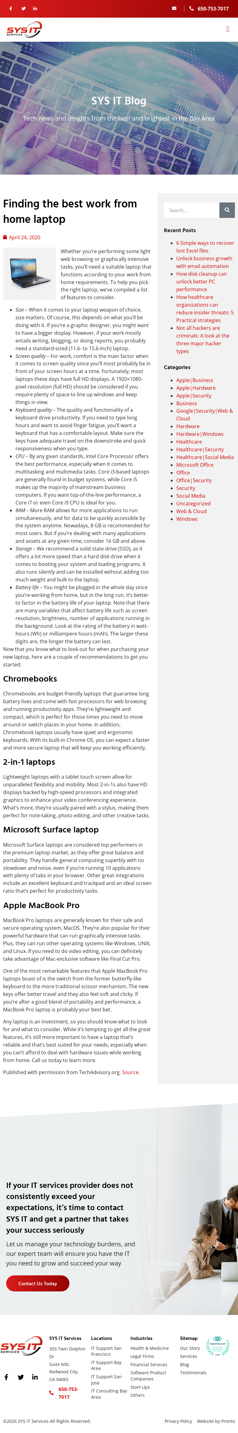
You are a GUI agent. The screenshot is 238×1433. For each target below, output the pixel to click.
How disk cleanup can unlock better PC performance (201, 281)
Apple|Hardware (196, 388)
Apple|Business (194, 380)
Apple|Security (193, 395)
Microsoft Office (195, 464)
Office (183, 472)
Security (185, 488)
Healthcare (189, 441)
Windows (187, 519)
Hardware (188, 426)
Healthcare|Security (200, 449)
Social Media (190, 495)
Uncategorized (193, 503)
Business (186, 403)
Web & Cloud (191, 511)
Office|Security (194, 480)
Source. (131, 1072)
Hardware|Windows (200, 434)
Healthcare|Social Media (205, 457)
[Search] (227, 210)
